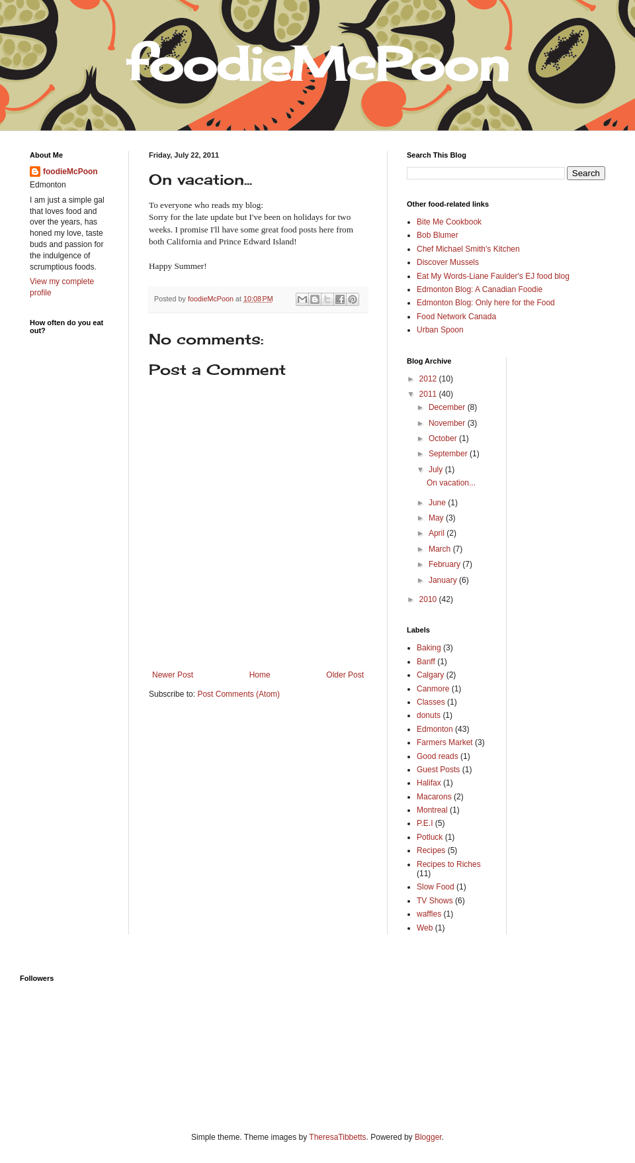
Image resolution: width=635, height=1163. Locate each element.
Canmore (433, 688)
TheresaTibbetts (337, 1137)
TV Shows (435, 900)
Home (260, 675)
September (449, 453)
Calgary (430, 675)
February (445, 564)
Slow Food (435, 886)
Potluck (430, 837)
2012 (429, 378)
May (437, 518)
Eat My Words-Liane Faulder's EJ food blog (493, 276)
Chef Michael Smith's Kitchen (468, 249)
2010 (429, 599)
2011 (429, 394)
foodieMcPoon (70, 171)
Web (425, 928)
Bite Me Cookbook (449, 222)
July (437, 469)
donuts (429, 715)
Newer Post (172, 675)
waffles (429, 914)
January (444, 580)
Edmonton (435, 729)
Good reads (437, 756)
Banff (426, 661)
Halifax (429, 782)
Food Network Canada (456, 316)
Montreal (432, 810)
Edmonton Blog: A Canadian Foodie (479, 289)
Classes (431, 702)
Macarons (434, 796)
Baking (429, 647)
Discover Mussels (448, 262)
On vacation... (451, 482)
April (437, 533)
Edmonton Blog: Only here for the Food (486, 302)
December (448, 407)
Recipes (431, 850)
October (444, 438)
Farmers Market (445, 742)
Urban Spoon (440, 329)
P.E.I (425, 823)
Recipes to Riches (449, 864)
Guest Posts (438, 769)
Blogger (428, 1137)
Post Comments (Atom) (238, 694)
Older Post (345, 675)
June (438, 502)
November (448, 423)
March (441, 549)
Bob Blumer (437, 235)
